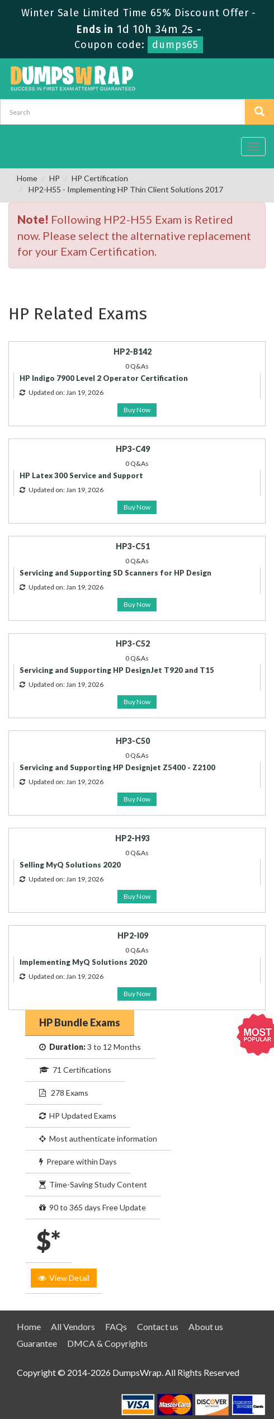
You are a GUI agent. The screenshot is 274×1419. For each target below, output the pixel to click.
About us (205, 1326)
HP (54, 178)
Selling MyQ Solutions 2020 (70, 864)
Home (27, 178)
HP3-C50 (133, 741)
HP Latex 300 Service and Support (81, 475)
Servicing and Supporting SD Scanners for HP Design (115, 572)
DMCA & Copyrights (107, 1343)
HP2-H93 (132, 838)
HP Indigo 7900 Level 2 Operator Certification (104, 378)
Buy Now (137, 410)
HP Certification (100, 178)
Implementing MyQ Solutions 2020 (83, 962)
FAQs (116, 1326)
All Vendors (73, 1326)
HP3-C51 (133, 546)
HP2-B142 (133, 351)
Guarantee (37, 1343)
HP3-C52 (133, 643)
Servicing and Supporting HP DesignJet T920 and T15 (117, 670)
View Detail (63, 1278)
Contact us (157, 1326)
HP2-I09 (132, 935)
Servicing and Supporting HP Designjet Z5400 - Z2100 (117, 767)
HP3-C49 (133, 449)
